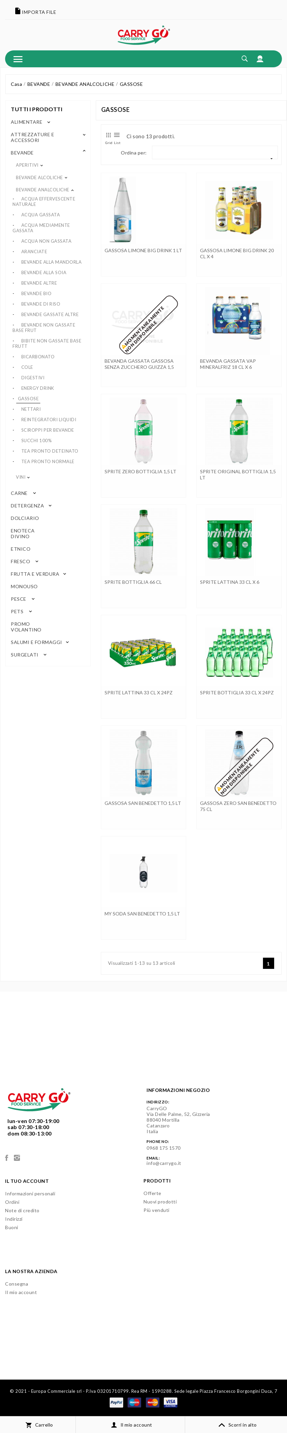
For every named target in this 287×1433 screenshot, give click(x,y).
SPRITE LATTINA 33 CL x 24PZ (139, 692)
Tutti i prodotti (36, 109)
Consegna (16, 1284)
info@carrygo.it (164, 1163)
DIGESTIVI (33, 377)
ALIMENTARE (26, 122)
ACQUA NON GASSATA (46, 241)
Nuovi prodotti (160, 1201)
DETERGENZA (27, 505)
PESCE (18, 599)
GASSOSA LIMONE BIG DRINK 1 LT (143, 250)
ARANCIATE (34, 251)
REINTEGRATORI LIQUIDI (48, 419)
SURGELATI (25, 655)
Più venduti (157, 1210)
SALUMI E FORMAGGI (36, 642)
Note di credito (22, 1210)
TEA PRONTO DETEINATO (50, 451)
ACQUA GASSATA (40, 214)
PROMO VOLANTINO (26, 626)
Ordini (12, 1202)
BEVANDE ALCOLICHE (39, 177)
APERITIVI (27, 165)
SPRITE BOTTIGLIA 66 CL (133, 582)
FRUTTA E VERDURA (35, 574)
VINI (20, 477)
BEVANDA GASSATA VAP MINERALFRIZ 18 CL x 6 (228, 364)
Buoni (11, 1227)
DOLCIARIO (24, 518)
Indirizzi (14, 1219)
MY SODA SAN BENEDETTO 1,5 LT (142, 913)
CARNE (19, 493)
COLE (27, 367)
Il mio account (21, 1292)
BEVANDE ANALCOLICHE (42, 189)
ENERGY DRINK (37, 388)
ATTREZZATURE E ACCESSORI (32, 137)
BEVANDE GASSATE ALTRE (50, 314)
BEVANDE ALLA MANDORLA (51, 262)
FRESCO (20, 561)
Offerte (152, 1193)
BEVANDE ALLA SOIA (44, 272)
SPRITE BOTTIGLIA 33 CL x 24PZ (237, 692)
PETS (17, 611)
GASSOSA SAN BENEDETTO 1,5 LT (143, 803)
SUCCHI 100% (36, 440)
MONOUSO (24, 586)
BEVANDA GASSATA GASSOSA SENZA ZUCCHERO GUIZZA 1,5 (139, 364)
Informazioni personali (30, 1193)
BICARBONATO (38, 356)
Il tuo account (27, 1181)
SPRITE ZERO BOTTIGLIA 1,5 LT (140, 471)
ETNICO (20, 549)
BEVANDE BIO (36, 293)
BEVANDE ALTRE (39, 283)
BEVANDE (22, 153)
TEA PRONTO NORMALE (47, 461)
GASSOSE (28, 398)
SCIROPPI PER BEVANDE (47, 430)
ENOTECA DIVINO (23, 533)
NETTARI (31, 409)
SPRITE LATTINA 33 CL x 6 (229, 582)
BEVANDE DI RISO (41, 304)
